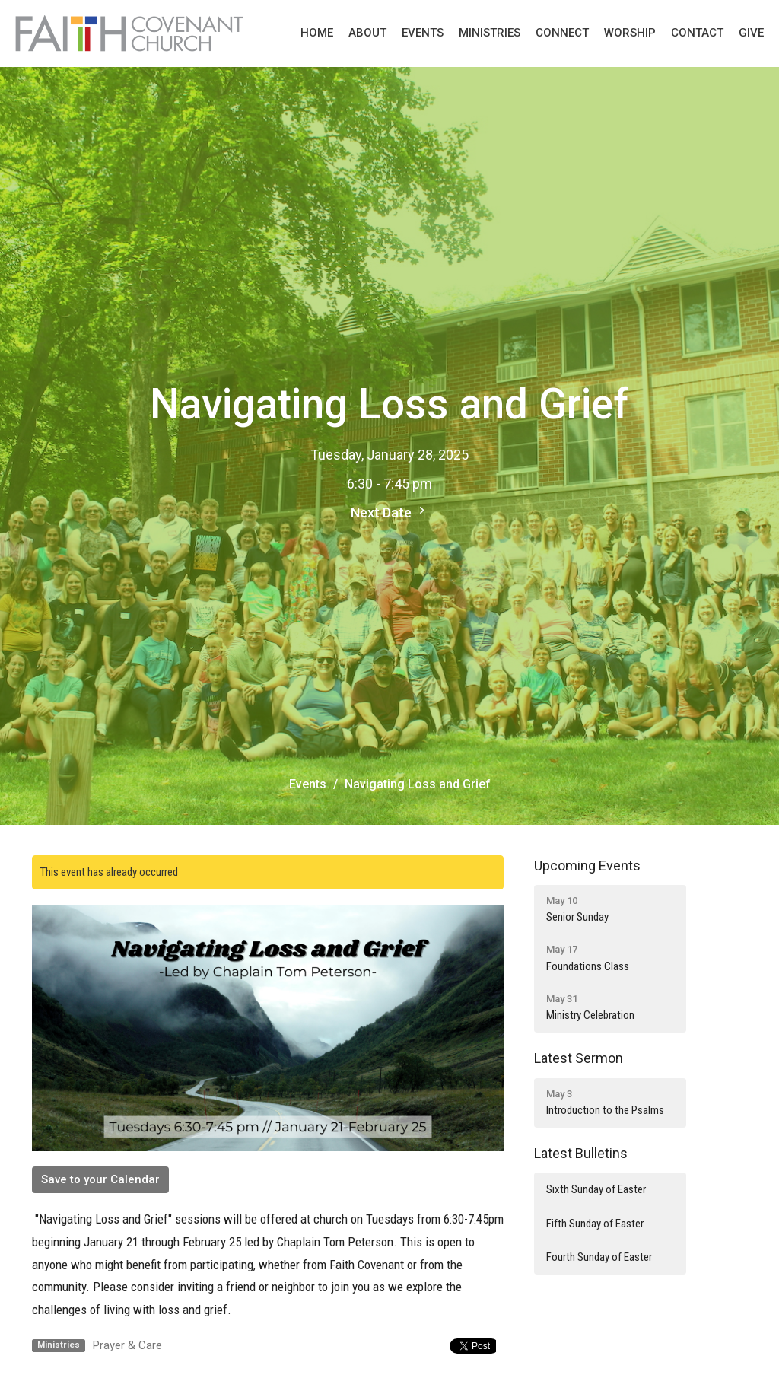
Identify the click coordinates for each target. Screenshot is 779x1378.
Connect (562, 33)
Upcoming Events (587, 866)
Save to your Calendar (100, 1179)
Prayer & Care (127, 1345)
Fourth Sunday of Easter (599, 1257)
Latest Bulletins (581, 1153)
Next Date (390, 511)
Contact (697, 33)
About (367, 33)
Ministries (489, 33)
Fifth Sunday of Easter (595, 1223)
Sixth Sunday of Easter (596, 1189)
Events (423, 33)
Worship (630, 33)
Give (751, 33)
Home (316, 33)
